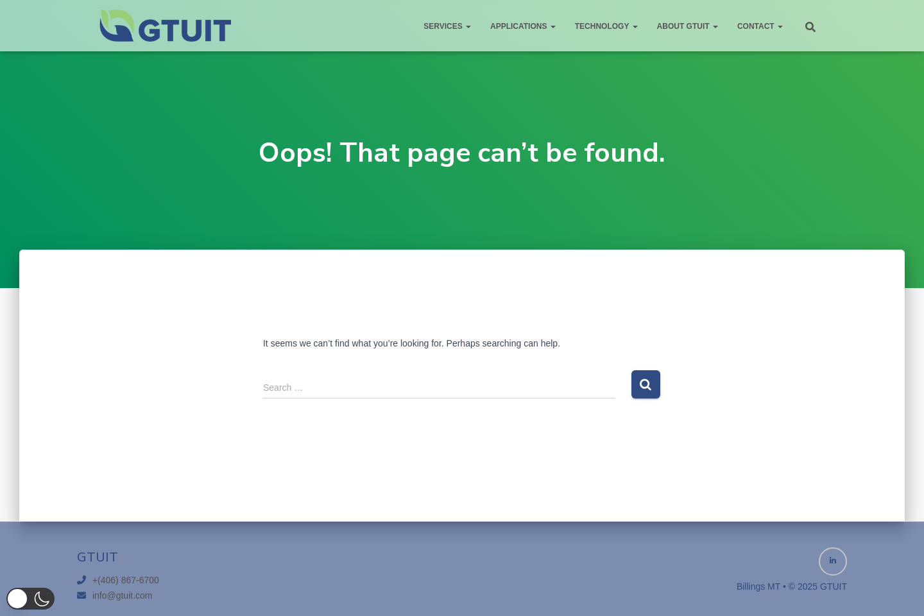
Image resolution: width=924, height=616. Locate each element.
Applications (523, 26)
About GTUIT (687, 26)
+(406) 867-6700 (125, 580)
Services (447, 26)
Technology (606, 26)
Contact (760, 26)
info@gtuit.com (122, 595)
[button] (30, 599)
